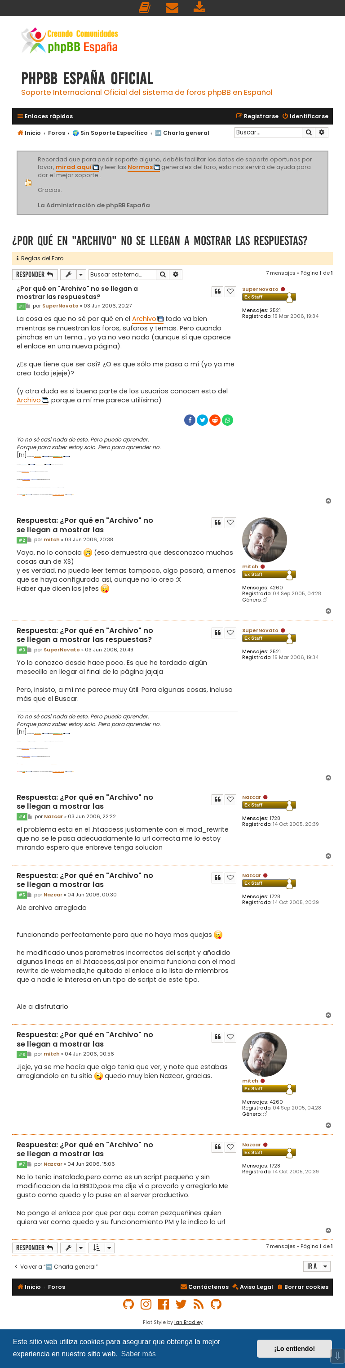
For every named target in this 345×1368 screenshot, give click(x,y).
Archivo (144, 318)
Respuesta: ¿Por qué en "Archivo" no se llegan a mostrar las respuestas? (85, 635)
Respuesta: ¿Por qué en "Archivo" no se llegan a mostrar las (85, 525)
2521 (275, 310)
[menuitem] (145, 8)
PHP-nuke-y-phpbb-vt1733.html (58, 771)
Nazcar (251, 797)
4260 (276, 588)
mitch (250, 566)
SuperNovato (260, 289)
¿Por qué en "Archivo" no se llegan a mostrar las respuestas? (160, 241)
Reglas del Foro (40, 258)
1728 (275, 818)
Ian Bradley (188, 1322)
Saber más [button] (138, 1354)
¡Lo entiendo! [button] (294, 1348)
